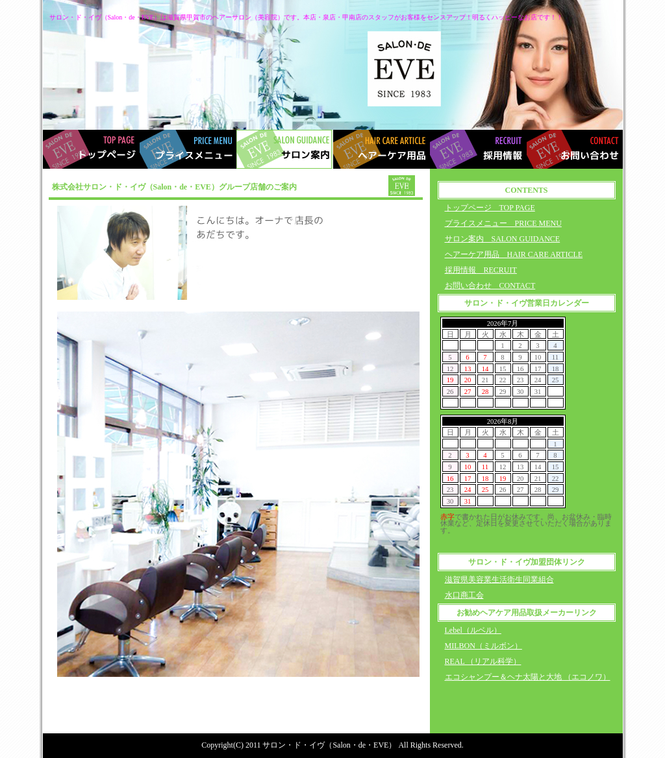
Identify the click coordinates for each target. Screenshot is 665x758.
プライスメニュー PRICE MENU (503, 223)
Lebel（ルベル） (473, 630)
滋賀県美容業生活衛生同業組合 (499, 579)
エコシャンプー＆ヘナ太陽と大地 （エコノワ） (527, 676)
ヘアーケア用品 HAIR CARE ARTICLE (514, 254)
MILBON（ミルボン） (483, 645)
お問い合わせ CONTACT (490, 285)
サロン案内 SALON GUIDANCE (502, 238)
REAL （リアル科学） (483, 661)
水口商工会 (464, 595)
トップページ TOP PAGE (490, 207)
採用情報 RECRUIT (481, 270)
